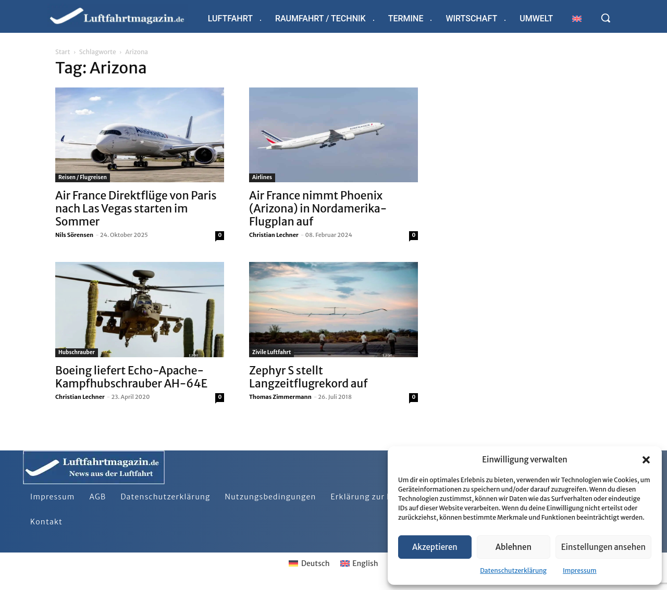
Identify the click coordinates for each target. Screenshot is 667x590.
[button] (646, 460)
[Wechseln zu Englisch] (577, 18)
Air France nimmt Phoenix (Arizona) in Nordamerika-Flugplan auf (318, 209)
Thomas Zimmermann (280, 396)
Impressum (580, 570)
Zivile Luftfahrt (271, 352)
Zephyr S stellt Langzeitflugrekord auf (308, 377)
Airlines (262, 177)
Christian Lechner (274, 234)
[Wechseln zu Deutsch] (309, 563)
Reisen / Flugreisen (82, 177)
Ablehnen (514, 547)
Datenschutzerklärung (513, 570)
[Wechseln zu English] (359, 563)
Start (62, 52)
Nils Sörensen (74, 234)
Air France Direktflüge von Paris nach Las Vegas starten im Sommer (136, 209)
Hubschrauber (76, 352)
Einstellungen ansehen (603, 547)
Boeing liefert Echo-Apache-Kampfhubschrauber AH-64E (131, 377)
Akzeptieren (435, 547)
